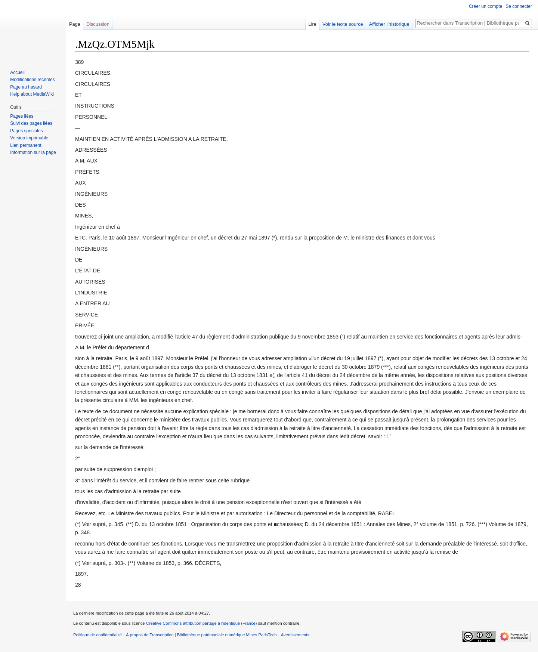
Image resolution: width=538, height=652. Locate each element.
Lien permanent (25, 145)
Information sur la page (33, 152)
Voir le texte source (342, 24)
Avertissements (295, 635)
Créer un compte (485, 6)
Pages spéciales (26, 130)
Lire (312, 24)
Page (74, 24)
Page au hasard (26, 87)
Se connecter (518, 6)
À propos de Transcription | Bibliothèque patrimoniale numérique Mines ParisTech (201, 635)
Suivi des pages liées (31, 123)
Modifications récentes (32, 79)
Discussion (97, 24)
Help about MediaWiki (32, 94)
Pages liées (21, 116)
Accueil (17, 72)
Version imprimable (29, 137)
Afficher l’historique (389, 24)
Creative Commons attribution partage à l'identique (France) (201, 623)
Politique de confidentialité (97, 635)
